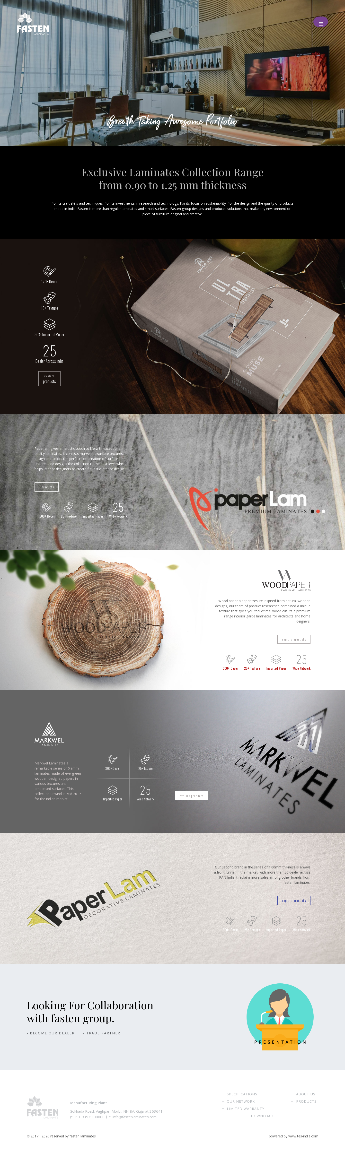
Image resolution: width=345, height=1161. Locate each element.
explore (49, 380)
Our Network (241, 1109)
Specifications (242, 1102)
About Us (305, 1102)
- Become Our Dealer (51, 1041)
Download (262, 1124)
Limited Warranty (245, 1116)
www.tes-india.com (303, 1144)
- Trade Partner (101, 1041)
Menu (318, 20)
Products (306, 1109)
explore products (290, 644)
